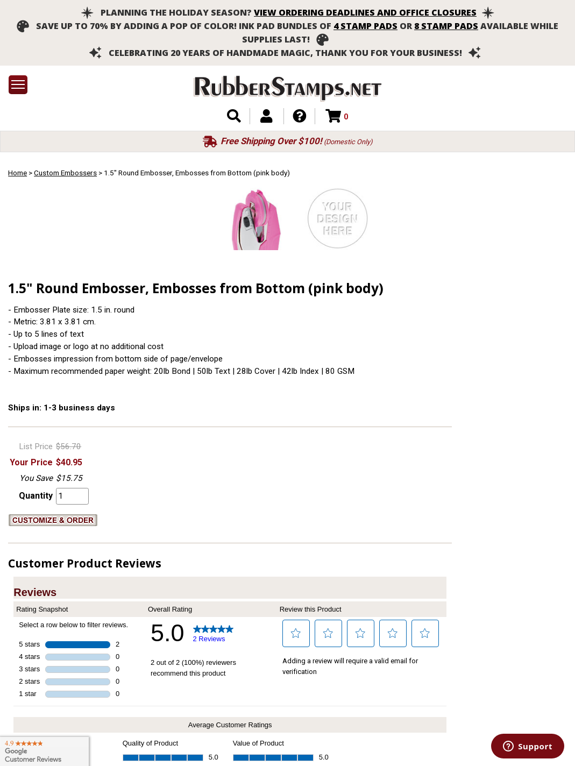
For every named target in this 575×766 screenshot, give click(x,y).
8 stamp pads (446, 26)
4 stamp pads (365, 26)
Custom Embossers (65, 172)
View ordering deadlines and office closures (365, 12)
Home (17, 172)
